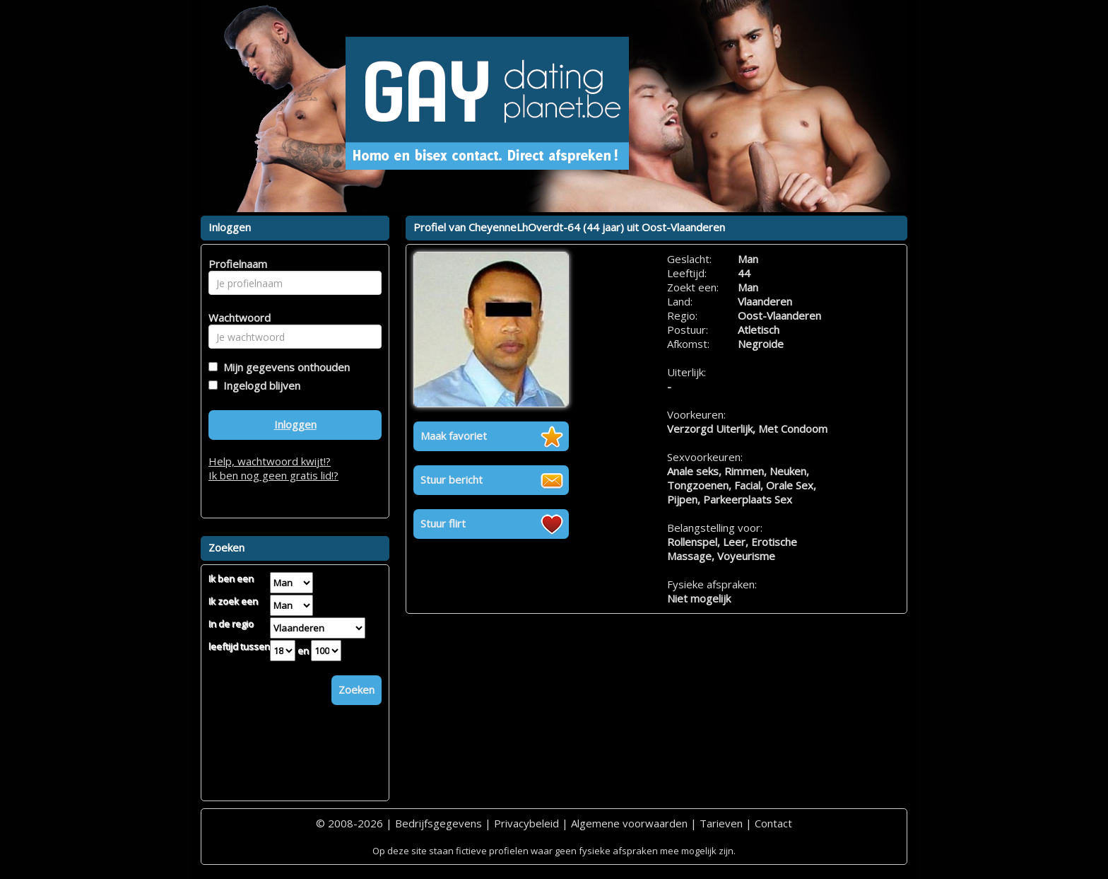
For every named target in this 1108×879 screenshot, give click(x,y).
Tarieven (721, 823)
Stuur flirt (443, 523)
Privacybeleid (526, 823)
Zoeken (356, 689)
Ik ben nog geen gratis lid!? (273, 475)
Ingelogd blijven (259, 385)
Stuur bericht (451, 479)
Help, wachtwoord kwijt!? (269, 461)
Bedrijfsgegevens (438, 823)
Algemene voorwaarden (629, 823)
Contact (773, 823)
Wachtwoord (235, 317)
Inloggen (295, 424)
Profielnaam (235, 264)
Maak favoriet (453, 436)
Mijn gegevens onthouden (284, 367)
